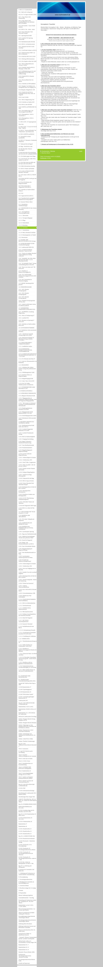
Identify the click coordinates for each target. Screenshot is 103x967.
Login (80, 151)
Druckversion (45, 151)
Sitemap (52, 151)
